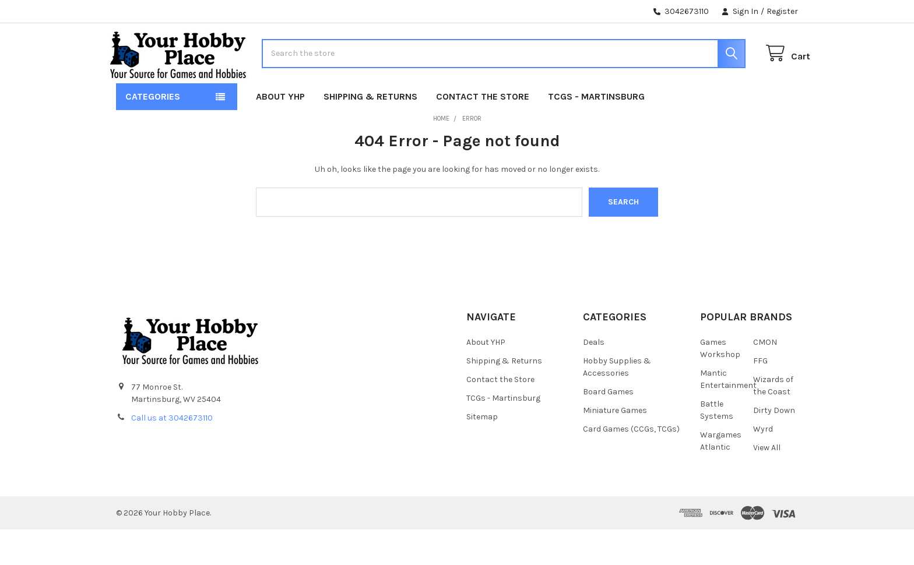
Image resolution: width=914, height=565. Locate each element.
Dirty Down (774, 445)
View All (767, 483)
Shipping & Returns (370, 131)
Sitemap (482, 452)
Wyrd (763, 464)
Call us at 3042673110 (172, 453)
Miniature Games (615, 445)
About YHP (280, 131)
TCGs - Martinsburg (596, 131)
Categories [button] (152, 131)
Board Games (608, 427)
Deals (593, 377)
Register (782, 11)
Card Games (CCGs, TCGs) (631, 464)
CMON (765, 377)
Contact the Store (482, 131)
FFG (760, 396)
